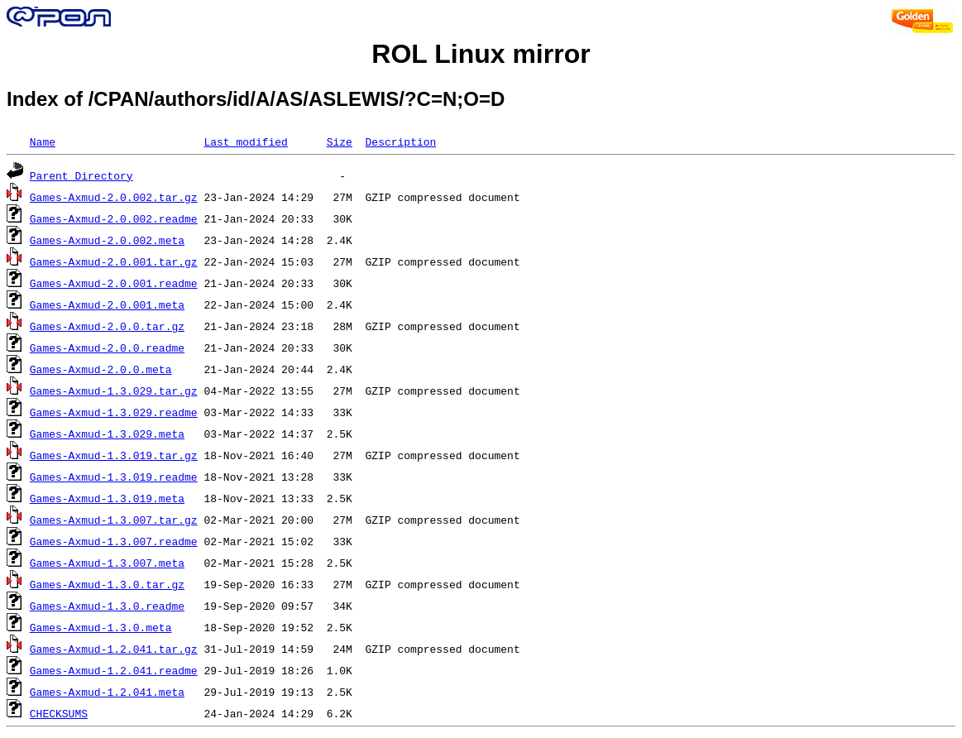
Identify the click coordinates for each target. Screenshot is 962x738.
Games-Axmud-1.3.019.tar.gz (114, 455)
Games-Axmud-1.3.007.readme (114, 541)
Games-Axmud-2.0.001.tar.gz (114, 261)
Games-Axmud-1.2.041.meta (107, 691)
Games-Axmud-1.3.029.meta (107, 433)
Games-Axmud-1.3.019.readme (114, 476)
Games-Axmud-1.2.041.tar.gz (114, 648)
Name (42, 141)
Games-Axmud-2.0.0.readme (107, 347)
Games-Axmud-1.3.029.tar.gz (114, 390)
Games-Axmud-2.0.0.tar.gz (107, 326)
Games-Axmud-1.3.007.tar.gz (114, 519)
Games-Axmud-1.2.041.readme (114, 670)
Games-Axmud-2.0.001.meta (107, 304)
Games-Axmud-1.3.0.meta (101, 627)
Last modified (245, 141)
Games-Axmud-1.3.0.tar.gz (107, 584)
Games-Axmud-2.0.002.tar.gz (114, 196)
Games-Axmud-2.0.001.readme (114, 283)
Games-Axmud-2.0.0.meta (101, 369)
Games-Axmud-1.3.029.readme (114, 412)
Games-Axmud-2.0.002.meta (107, 239)
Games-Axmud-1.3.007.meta (107, 562)
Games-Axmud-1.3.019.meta (107, 498)
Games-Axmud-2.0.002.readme (114, 218)
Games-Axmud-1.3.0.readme (107, 605)
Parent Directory (81, 175)
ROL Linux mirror (480, 54)
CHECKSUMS (59, 713)
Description (400, 141)
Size (339, 141)
